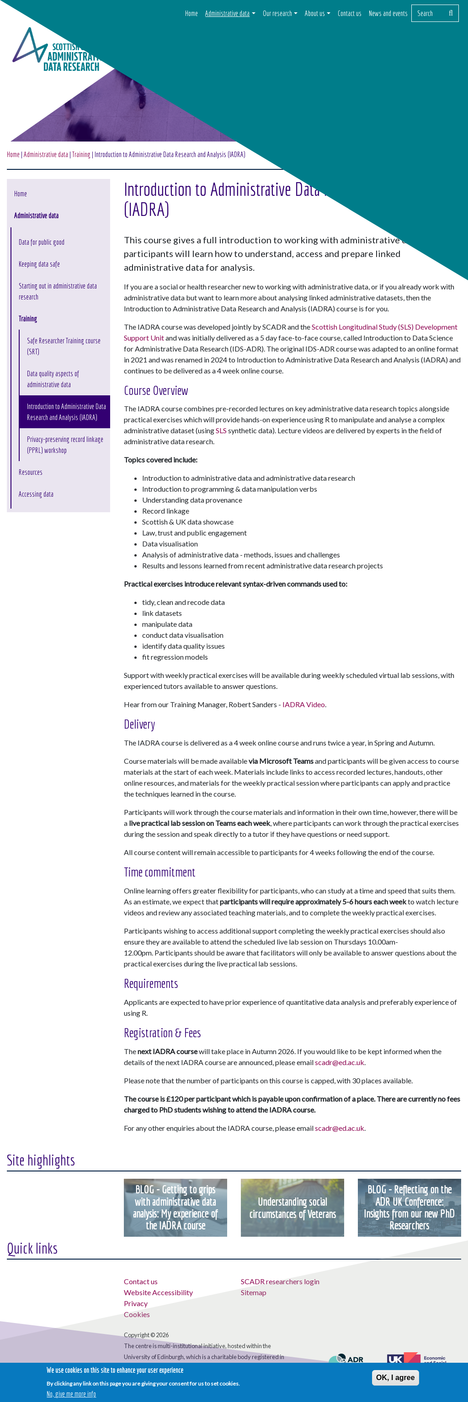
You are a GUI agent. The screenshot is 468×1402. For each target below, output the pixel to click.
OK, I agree (395, 1377)
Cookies (137, 1314)
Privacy (136, 1303)
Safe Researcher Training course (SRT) (64, 346)
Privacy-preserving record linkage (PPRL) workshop (65, 444)
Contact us (350, 13)
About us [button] (315, 13)
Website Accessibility (158, 1292)
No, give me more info (71, 1394)
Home (191, 13)
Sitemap (253, 1292)
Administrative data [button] (227, 13)
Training (28, 319)
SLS (221, 430)
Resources (31, 472)
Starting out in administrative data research (58, 291)
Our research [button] (277, 13)
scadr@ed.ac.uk (339, 1062)
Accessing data (36, 494)
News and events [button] (388, 13)
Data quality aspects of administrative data (53, 379)
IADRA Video (303, 704)
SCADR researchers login (280, 1281)
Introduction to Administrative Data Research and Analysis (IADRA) (66, 411)
